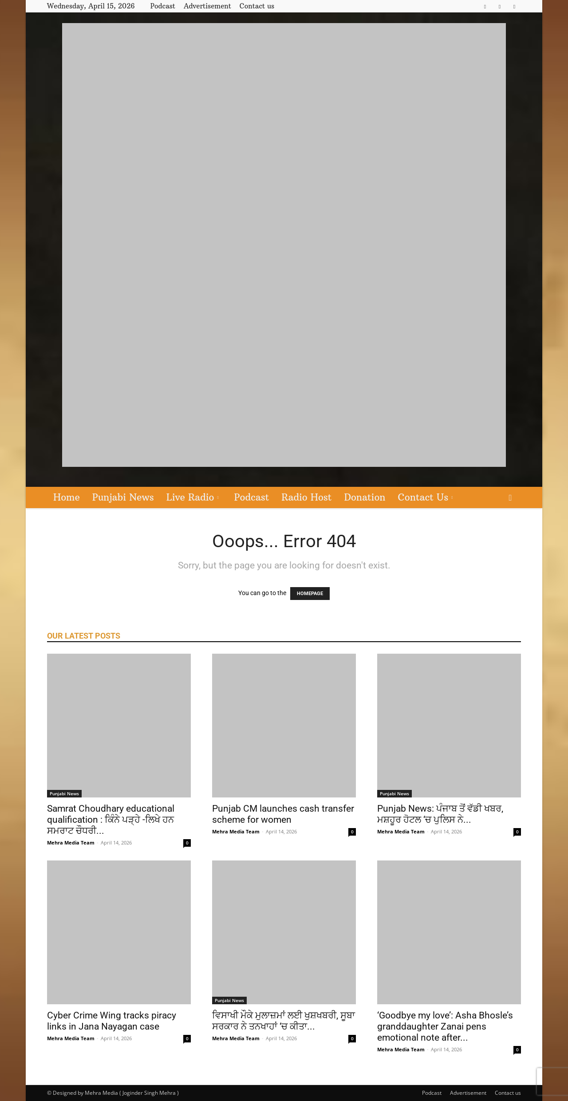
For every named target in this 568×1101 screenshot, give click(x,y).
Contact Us (425, 497)
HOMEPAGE (310, 593)
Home (66, 497)
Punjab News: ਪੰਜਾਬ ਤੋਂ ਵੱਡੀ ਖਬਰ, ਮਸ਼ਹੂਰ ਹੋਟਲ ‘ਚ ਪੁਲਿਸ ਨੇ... (440, 814)
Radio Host (306, 497)
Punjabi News (123, 497)
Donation (364, 497)
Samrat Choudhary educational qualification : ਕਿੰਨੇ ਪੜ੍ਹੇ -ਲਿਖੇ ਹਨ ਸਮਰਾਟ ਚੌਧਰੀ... (110, 819)
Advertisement (207, 6)
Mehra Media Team (71, 842)
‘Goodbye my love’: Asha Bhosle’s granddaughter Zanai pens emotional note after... (445, 1026)
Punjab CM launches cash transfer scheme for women (283, 814)
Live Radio (192, 497)
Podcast (162, 6)
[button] (510, 498)
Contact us (257, 6)
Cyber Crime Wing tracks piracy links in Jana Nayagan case (111, 1021)
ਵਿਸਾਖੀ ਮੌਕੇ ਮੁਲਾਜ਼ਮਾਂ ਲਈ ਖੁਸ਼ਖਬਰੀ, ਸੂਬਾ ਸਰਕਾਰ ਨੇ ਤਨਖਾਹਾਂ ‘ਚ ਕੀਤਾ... (283, 1021)
